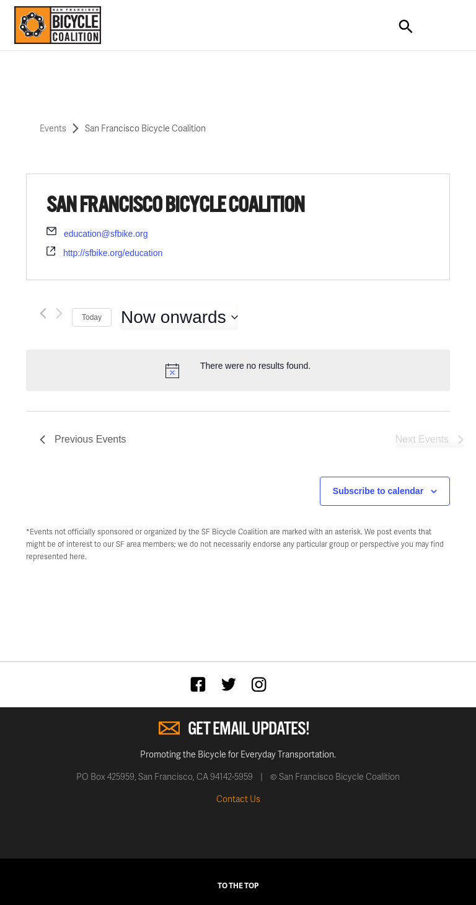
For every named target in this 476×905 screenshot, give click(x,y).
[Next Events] (59, 313)
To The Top (238, 885)
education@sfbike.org (106, 234)
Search (406, 26)
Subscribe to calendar (378, 491)
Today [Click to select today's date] (92, 317)
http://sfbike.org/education (112, 253)
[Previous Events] (43, 313)
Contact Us (238, 799)
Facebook (201, 684)
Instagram (262, 684)
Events (53, 128)
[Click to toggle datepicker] (179, 317)
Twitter (231, 684)
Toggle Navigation (442, 26)
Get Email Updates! (248, 729)
